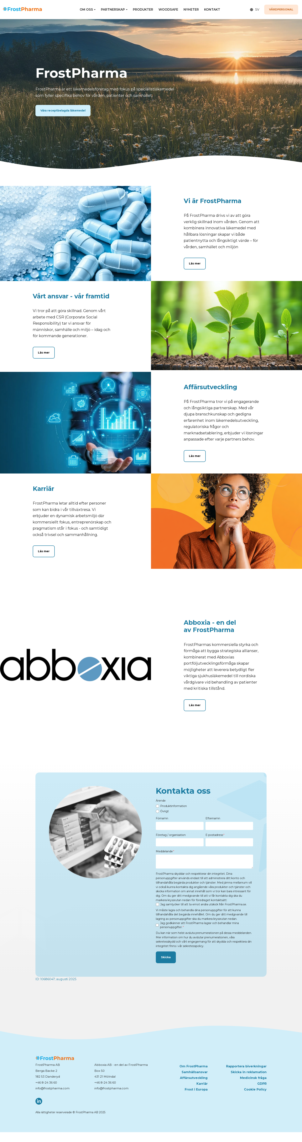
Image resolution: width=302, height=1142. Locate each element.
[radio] (204, 806)
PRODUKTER (143, 9)
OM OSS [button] (86, 9)
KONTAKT (212, 9)
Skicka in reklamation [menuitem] (249, 1072)
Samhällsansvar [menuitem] (195, 1072)
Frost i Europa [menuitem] (196, 1089)
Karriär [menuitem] (202, 1083)
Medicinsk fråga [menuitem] (253, 1078)
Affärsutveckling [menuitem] (194, 1078)
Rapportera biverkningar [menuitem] (246, 1066)
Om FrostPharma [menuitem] (194, 1066)
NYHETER (191, 9)
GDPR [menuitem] (262, 1083)
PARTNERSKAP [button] (113, 9)
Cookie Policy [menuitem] (255, 1089)
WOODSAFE (168, 9)
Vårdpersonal (281, 9)
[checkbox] (204, 808)
